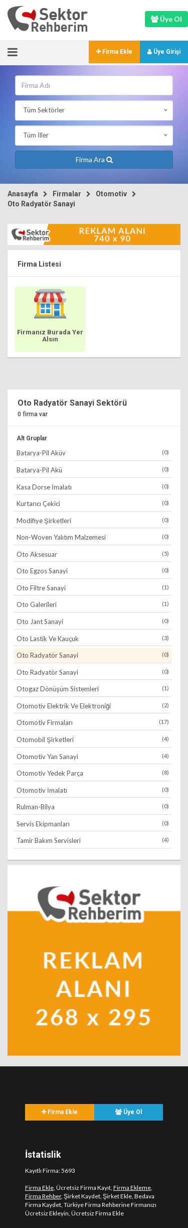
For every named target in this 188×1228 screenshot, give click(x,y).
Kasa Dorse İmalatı (93, 486)
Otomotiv (111, 194)
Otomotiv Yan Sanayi (93, 756)
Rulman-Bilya (93, 806)
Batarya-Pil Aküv (93, 452)
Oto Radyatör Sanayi (41, 204)
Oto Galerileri (93, 604)
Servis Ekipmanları (93, 823)
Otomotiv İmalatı (93, 790)
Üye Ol (128, 1112)
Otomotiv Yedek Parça (93, 773)
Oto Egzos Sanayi (93, 570)
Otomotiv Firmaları (93, 722)
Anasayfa (23, 194)
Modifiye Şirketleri (93, 520)
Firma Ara (94, 159)
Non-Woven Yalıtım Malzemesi (93, 537)
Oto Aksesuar (93, 554)
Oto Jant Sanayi (93, 621)
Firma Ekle (114, 51)
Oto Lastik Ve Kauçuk (93, 638)
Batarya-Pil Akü (93, 469)
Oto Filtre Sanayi (93, 587)
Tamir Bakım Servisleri (93, 840)
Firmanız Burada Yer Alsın (50, 335)
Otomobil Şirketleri (93, 739)
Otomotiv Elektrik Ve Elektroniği (93, 705)
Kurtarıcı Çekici (93, 503)
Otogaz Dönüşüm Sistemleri (93, 688)
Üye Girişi (163, 51)
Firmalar (67, 194)
